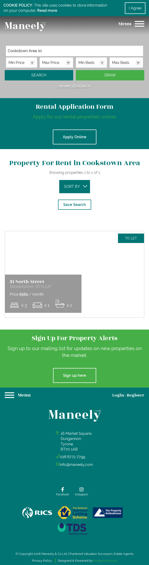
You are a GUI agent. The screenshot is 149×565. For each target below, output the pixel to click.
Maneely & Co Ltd (54, 551)
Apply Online (74, 137)
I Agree (135, 8)
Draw (110, 75)
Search (38, 75)
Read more (47, 10)
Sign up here (74, 393)
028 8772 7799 (73, 474)
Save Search (74, 204)
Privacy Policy (42, 558)
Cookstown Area (25, 51)
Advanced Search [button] (74, 86)
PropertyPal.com (105, 558)
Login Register (128, 413)
